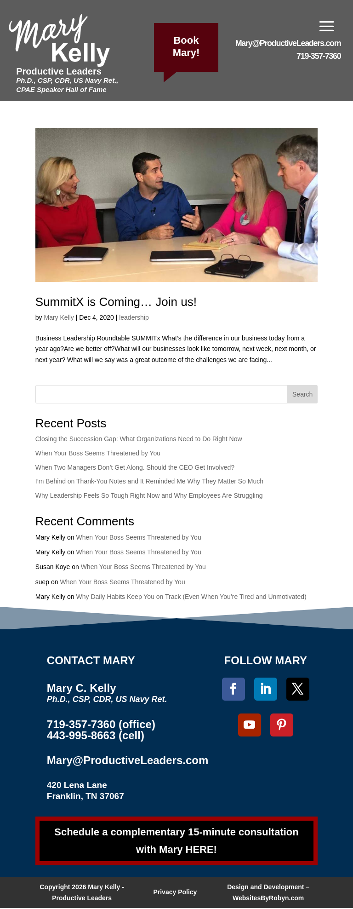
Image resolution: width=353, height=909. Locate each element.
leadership (134, 317)
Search (302, 394)
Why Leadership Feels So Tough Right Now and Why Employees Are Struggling (149, 495)
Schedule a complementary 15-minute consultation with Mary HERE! (176, 841)
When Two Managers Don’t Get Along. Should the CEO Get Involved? (134, 467)
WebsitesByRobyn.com (268, 899)
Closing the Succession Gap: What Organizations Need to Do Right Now (138, 439)
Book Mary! (186, 46)
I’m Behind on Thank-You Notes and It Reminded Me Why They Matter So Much (149, 481)
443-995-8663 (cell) (95, 735)
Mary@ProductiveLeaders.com (288, 43)
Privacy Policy (175, 893)
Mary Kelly (59, 317)
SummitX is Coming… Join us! (116, 302)
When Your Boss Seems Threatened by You (97, 453)
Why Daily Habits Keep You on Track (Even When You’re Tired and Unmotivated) (191, 596)
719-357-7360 (318, 56)
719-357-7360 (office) (101, 724)
